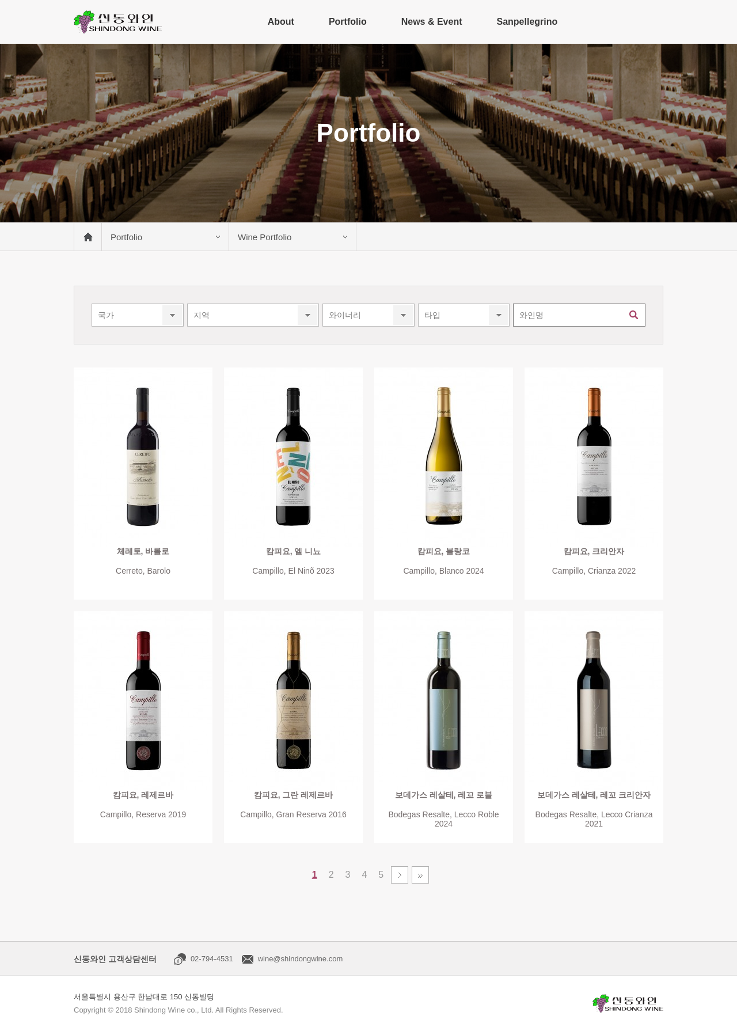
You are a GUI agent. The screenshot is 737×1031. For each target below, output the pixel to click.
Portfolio (348, 21)
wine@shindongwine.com (300, 958)
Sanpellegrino (526, 21)
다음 (399, 875)
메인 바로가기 (87, 237)
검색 (634, 315)
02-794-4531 (212, 958)
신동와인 (118, 21)
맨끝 (420, 875)
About (281, 21)
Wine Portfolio (264, 237)
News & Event (431, 21)
